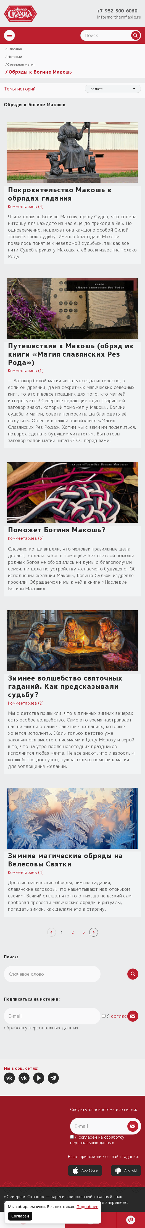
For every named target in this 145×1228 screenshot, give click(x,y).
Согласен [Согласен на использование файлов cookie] (20, 1216)
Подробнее (87, 1206)
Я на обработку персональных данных (97, 1139)
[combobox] (113, 89)
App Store (85, 1170)
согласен (121, 1016)
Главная (14, 48)
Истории (14, 56)
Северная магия (21, 64)
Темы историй (20, 89)
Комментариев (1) (26, 370)
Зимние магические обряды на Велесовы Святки (65, 860)
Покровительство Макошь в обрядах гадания (60, 194)
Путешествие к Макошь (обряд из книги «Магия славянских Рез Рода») (70, 354)
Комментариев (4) (26, 206)
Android (126, 1170)
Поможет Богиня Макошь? (57, 529)
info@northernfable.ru (119, 17)
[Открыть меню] (9, 35)
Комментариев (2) (26, 703)
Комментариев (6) (26, 538)
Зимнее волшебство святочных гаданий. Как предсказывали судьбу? (65, 686)
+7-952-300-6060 (117, 11)
